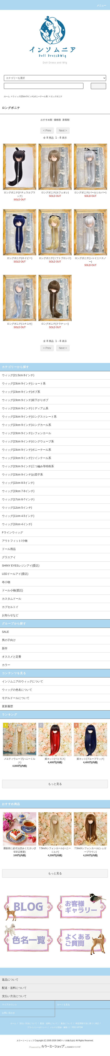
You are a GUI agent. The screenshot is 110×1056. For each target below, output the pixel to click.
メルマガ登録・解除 (59, 1027)
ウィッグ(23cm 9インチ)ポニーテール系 (30, 96)
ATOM (80, 1027)
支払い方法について (28, 1023)
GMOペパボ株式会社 (66, 1040)
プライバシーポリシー (37, 1027)
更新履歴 (7, 706)
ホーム (7, 96)
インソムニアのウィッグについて (22, 681)
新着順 (65, 119)
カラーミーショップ (25, 1040)
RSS (74, 1027)
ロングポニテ (56, 96)
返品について (66, 1023)
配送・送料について (49, 1023)
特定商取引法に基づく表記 (87, 1023)
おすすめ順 (46, 119)
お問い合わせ (8, 1013)
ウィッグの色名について (17, 689)
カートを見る (63, 1004)
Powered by (55, 1047)
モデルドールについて (15, 698)
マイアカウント (9, 1004)
